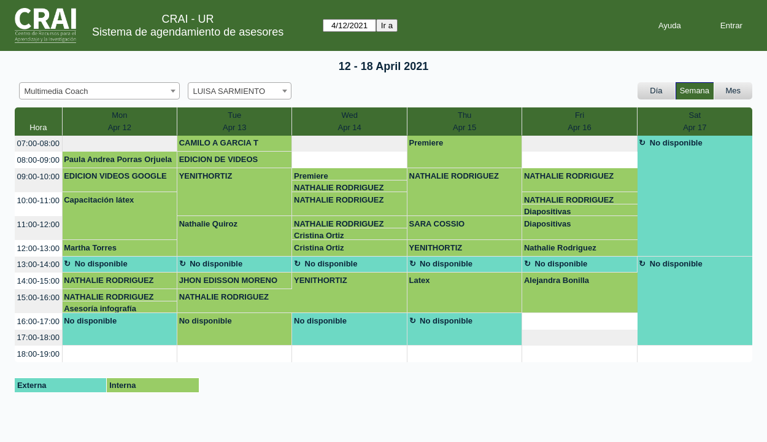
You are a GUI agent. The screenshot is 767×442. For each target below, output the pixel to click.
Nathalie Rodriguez (560, 247)
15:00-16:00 (38, 297)
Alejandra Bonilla (556, 280)
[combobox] (99, 90)
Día (656, 90)
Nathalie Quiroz (208, 223)
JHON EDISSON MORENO (228, 280)
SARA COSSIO (437, 223)
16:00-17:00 (38, 321)
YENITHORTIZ (206, 175)
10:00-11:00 (38, 200)
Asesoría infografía (100, 308)
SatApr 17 (694, 121)
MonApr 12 (119, 121)
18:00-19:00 (38, 354)
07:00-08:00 (38, 143)
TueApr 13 (234, 121)
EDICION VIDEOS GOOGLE (115, 175)
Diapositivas (547, 211)
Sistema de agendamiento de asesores (187, 32)
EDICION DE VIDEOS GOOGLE (218, 161)
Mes (733, 90)
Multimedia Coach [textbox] (56, 91)
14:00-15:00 (38, 280)
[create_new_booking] (120, 144)
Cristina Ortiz (319, 235)
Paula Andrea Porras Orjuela (118, 159)
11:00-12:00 (38, 224)
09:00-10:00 (38, 176)
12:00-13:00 (38, 248)
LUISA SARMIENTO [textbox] (229, 91)
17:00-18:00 (38, 337)
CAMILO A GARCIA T (218, 142)
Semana (694, 90)
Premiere (426, 142)
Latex (419, 280)
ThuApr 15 (464, 121)
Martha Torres (90, 247)
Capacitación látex (99, 199)
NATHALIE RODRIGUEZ (339, 187)
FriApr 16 (579, 121)
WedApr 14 (349, 121)
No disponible (676, 142)
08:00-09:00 (38, 160)
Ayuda (669, 25)
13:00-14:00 (38, 264)
